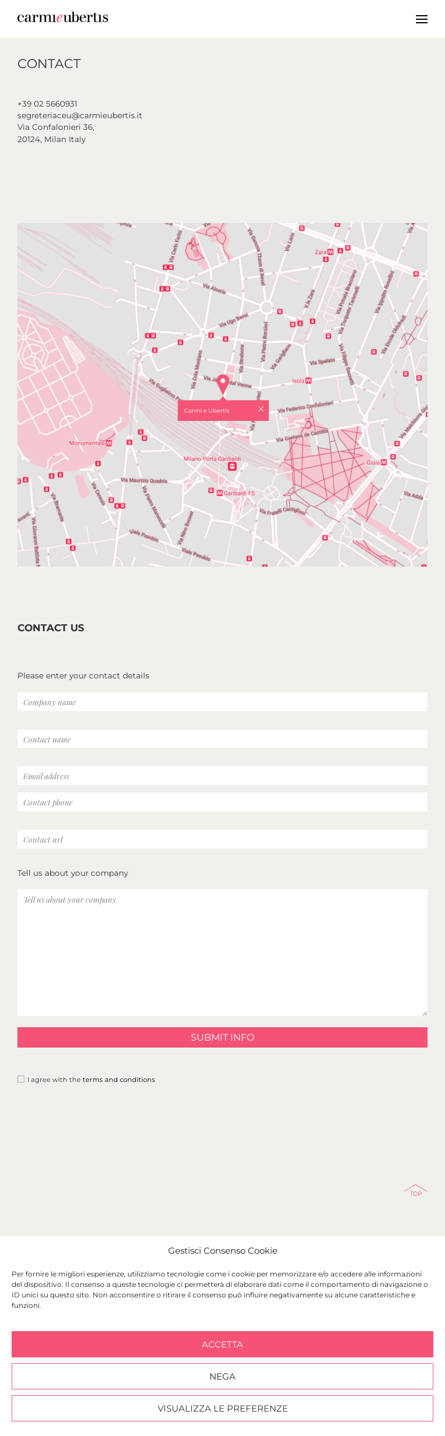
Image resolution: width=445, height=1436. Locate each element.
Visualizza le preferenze (223, 1408)
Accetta (222, 1344)
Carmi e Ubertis (181, 17)
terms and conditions (119, 1080)
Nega (222, 1376)
